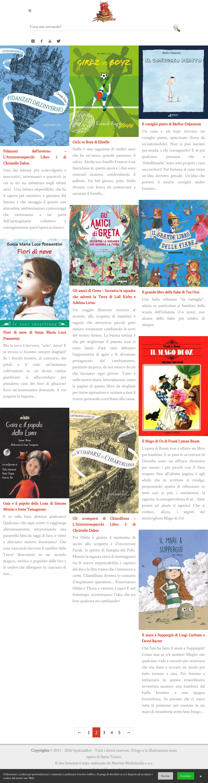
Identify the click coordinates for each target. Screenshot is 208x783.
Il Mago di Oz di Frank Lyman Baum (171, 441)
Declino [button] (165, 776)
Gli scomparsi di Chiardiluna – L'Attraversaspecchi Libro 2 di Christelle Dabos (104, 524)
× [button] (200, 776)
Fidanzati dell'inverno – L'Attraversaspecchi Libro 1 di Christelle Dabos (34, 157)
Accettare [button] (185, 776)
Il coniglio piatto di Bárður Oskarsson (171, 124)
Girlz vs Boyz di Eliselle (91, 142)
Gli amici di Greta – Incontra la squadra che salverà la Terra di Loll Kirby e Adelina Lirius (104, 296)
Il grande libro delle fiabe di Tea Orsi (170, 292)
